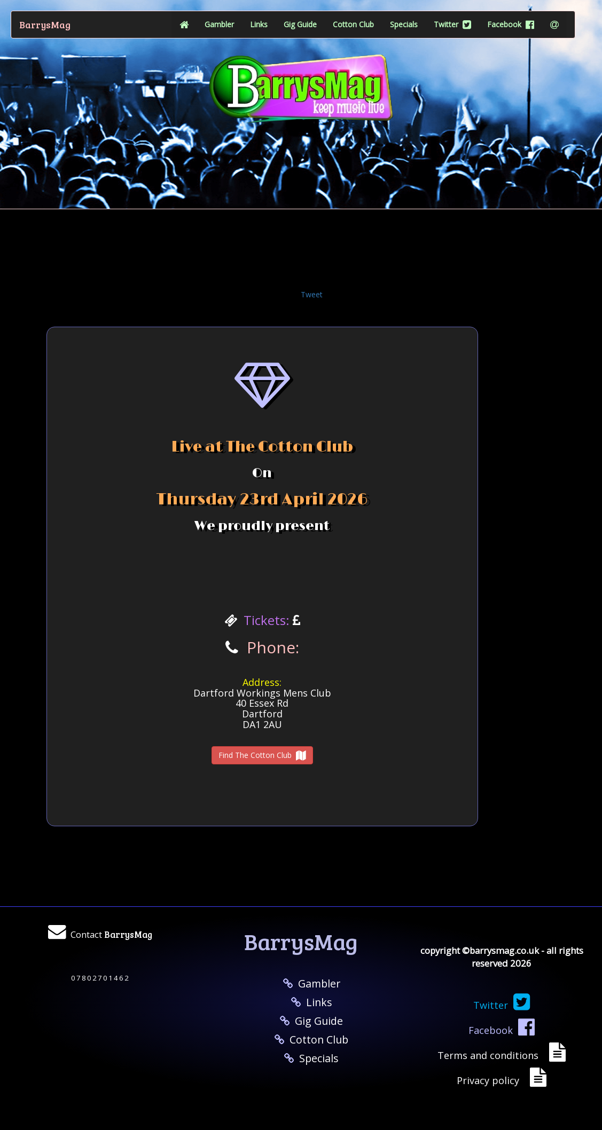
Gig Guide (300, 24)
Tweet (312, 294)
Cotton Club (353, 24)
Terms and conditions (490, 1055)
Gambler (219, 24)
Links (259, 24)
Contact (111, 934)
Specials (404, 24)
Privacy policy (491, 1080)
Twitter (452, 24)
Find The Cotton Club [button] (262, 755)
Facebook (510, 24)
